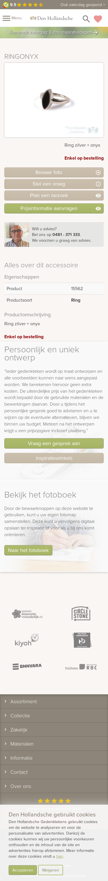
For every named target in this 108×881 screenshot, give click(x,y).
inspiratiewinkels (54, 458)
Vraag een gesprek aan (54, 443)
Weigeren (50, 870)
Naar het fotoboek (28, 550)
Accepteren (22, 870)
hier (59, 856)
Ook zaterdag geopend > (82, 4)
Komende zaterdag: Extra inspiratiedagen (54, 32)
